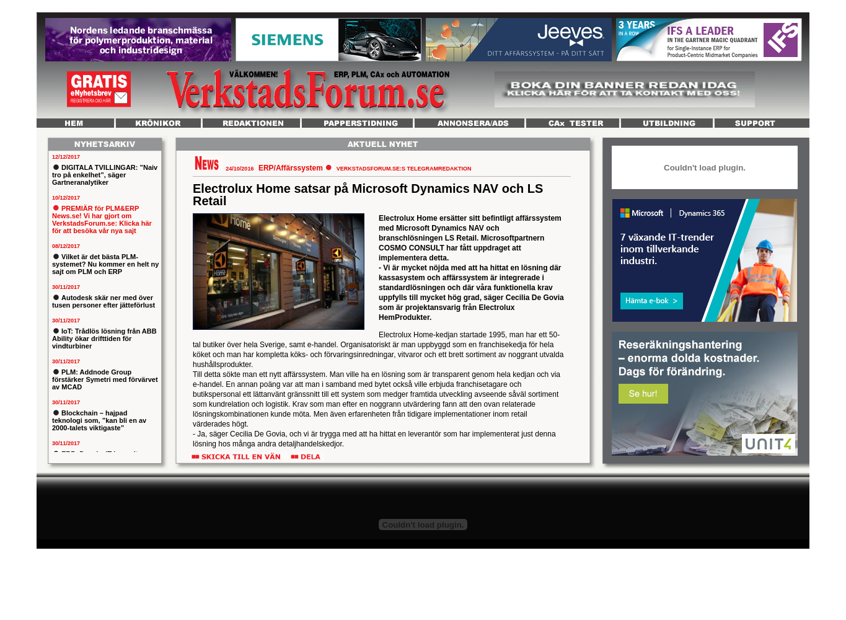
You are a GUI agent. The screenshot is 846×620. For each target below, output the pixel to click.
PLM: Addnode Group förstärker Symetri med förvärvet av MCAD (105, 379)
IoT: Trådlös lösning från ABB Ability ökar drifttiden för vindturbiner (104, 338)
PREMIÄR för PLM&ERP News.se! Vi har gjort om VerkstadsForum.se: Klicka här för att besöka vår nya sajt (102, 219)
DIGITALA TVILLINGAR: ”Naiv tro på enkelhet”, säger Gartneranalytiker (104, 175)
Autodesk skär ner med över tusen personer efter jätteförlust (103, 301)
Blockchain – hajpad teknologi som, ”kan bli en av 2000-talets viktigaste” (99, 420)
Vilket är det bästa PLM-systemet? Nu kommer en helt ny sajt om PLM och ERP (105, 264)
